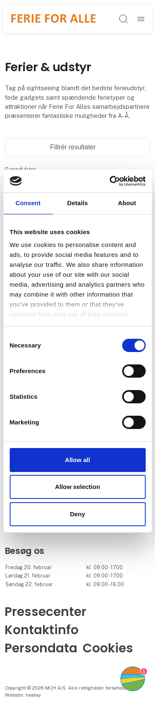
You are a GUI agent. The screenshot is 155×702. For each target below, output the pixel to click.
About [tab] (127, 202)
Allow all (77, 459)
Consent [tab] (28, 202)
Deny (77, 514)
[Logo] (53, 19)
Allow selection (77, 486)
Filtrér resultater (77, 147)
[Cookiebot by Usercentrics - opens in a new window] (110, 180)
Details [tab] (77, 202)
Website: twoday (23, 695)
